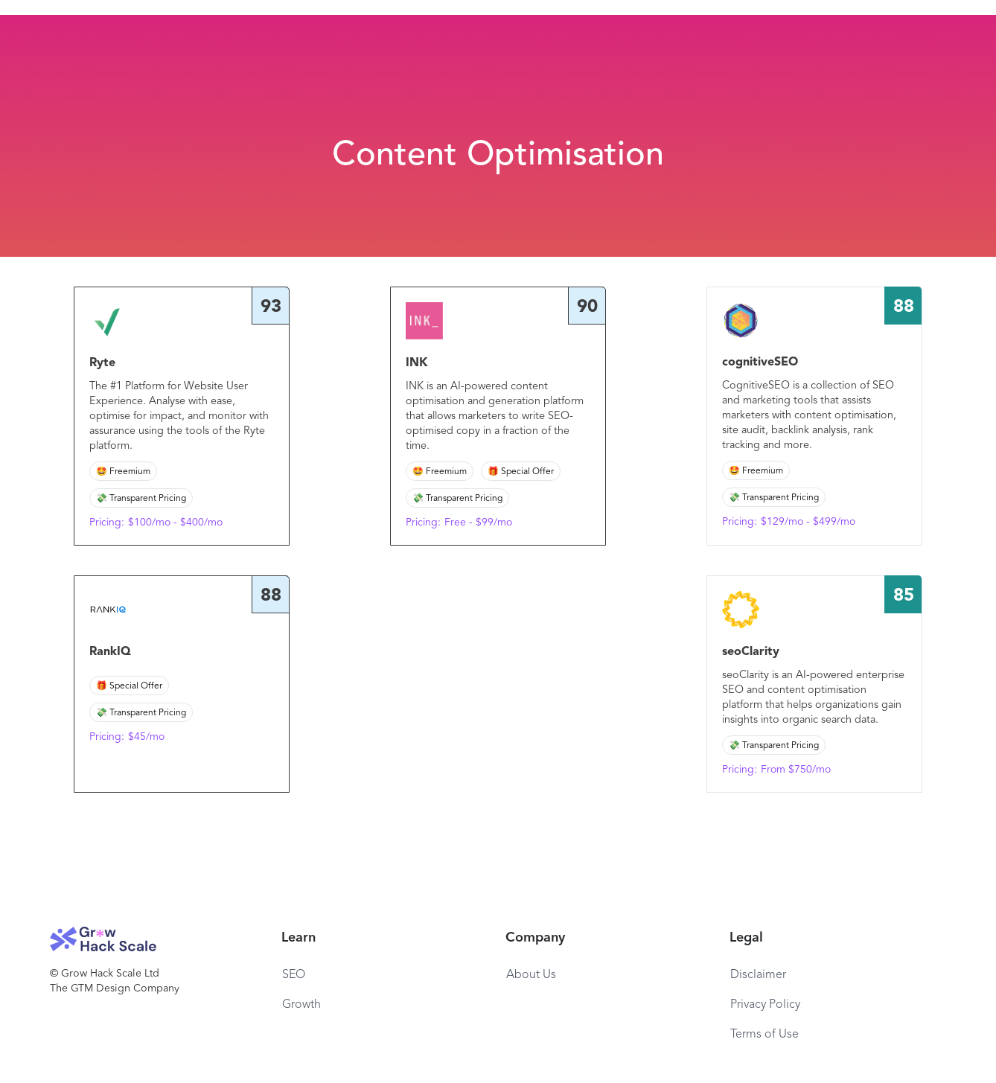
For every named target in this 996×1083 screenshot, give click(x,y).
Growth (301, 1005)
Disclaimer (758, 975)
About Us (531, 975)
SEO (293, 975)
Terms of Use (764, 1035)
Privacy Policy (765, 1005)
